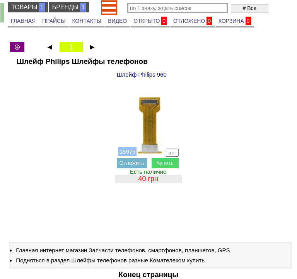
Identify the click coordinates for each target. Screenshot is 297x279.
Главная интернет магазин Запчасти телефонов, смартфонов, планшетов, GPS (123, 250)
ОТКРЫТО (150, 21)
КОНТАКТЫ (87, 21)
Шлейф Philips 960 (142, 74)
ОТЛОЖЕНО (192, 21)
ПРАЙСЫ (53, 21)
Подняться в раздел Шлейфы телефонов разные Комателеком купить (110, 260)
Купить (165, 163)
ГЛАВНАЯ (23, 21)
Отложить (131, 163)
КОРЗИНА (234, 21)
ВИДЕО (117, 21)
